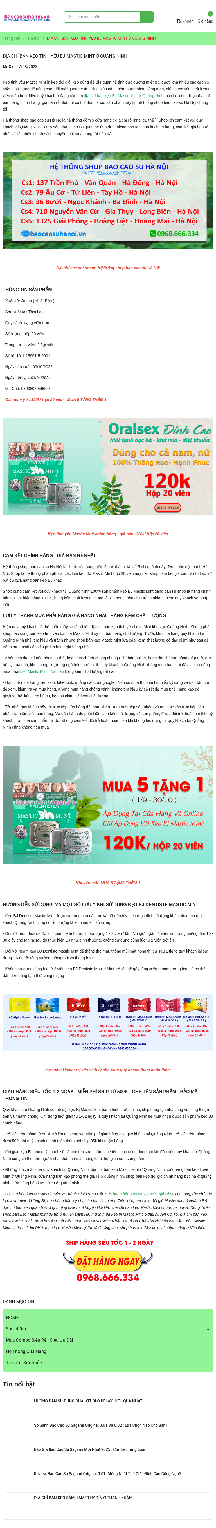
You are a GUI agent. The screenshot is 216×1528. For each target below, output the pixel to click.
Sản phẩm (16, 1329)
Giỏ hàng (205, 17)
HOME (12, 1317)
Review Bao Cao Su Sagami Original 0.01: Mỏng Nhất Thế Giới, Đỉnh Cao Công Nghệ (107, 1473)
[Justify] (147, 17)
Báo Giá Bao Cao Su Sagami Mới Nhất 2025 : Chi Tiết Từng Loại (89, 1449)
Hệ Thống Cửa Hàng (26, 1351)
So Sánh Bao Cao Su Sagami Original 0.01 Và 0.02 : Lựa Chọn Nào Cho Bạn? (100, 1425)
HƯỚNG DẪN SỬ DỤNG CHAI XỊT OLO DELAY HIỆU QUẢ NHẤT (88, 1401)
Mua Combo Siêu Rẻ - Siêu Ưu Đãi (39, 1340)
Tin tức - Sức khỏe (24, 1362)
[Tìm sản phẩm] (109, 17)
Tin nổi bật (19, 1384)
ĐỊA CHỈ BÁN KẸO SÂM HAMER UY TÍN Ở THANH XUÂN (83, 1498)
